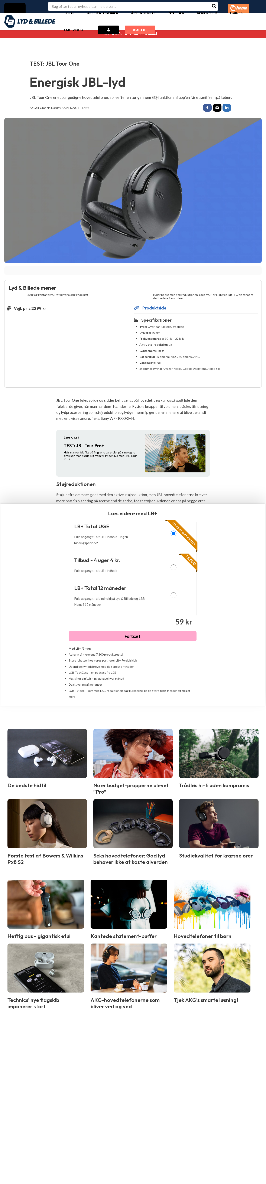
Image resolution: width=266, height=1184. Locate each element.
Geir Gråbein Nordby (47, 107)
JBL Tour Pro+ (84, 446)
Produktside (150, 308)
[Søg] (214, 6)
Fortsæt (132, 636)
